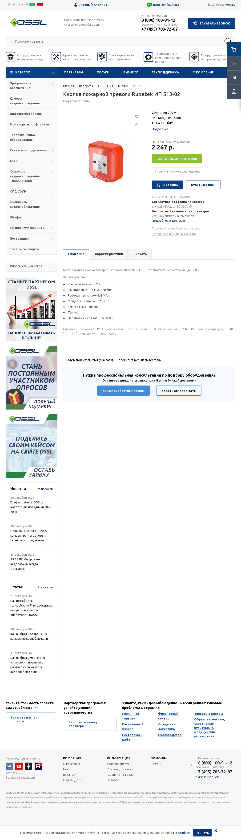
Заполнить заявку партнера (83, 723)
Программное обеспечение (20, 85)
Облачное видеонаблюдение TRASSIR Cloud (25, 176)
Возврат (113, 780)
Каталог (22, 72)
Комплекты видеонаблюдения (25, 204)
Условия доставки (120, 769)
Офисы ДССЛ (73, 780)
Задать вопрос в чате (179, 390)
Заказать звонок (215, 23)
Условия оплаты (118, 763)
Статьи (156, 763)
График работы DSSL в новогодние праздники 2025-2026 (31, 507)
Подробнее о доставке (169, 220)
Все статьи (45, 587)
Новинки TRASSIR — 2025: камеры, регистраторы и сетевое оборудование (29, 535)
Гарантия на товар (120, 774)
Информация (118, 758)
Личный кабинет (93, 4)
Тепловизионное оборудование (23, 137)
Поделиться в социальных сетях (174, 233)
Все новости (44, 488)
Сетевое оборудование (28, 150)
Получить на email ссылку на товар (176, 228)
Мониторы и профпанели (29, 124)
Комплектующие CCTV (27, 227)
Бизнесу (130, 72)
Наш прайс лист (166, 4)
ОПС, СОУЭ (18, 191)
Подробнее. (182, 832)
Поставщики (19, 238)
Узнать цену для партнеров (177, 158)
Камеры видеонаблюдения (25, 101)
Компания (72, 758)
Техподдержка (165, 72)
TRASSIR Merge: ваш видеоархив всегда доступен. (25, 564)
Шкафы (15, 217)
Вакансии (69, 774)
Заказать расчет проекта (24, 719)
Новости (69, 769)
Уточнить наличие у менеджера (178, 171)
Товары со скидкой (25, 249)
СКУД (14, 160)
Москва (230, 4)
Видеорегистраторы (26, 113)
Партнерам (73, 72)
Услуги (103, 72)
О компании (203, 72)
